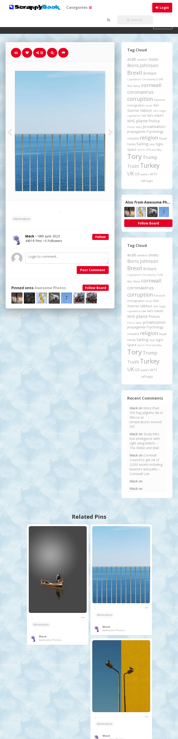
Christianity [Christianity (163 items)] (149, 79)
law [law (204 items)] (144, 116)
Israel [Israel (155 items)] (149, 105)
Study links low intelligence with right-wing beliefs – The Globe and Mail (145, 441)
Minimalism (21, 219)
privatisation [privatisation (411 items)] (154, 126)
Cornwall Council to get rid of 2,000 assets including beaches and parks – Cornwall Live (146, 464)
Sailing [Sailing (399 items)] (143, 143)
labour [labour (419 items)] (146, 110)
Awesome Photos (50, 288)
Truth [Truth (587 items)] (133, 166)
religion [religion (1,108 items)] (149, 137)
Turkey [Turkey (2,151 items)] (149, 165)
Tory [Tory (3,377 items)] (134, 156)
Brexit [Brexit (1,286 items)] (134, 72)
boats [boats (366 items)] (154, 59)
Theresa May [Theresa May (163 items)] (153, 149)
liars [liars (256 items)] (150, 115)
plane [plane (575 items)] (142, 121)
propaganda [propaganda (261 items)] (136, 131)
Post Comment (92, 270)
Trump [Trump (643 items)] (150, 157)
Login (164, 7)
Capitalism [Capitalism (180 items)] (134, 79)
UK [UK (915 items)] (130, 173)
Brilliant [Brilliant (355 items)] (149, 73)
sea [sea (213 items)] (152, 144)
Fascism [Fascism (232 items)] (159, 100)
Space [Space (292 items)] (132, 149)
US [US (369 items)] (137, 174)
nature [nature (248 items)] (159, 115)
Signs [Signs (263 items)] (159, 144)
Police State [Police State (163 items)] (134, 127)
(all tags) (147, 181)
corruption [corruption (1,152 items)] (140, 98)
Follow (100, 237)
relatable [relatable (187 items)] (133, 138)
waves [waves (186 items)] (145, 174)
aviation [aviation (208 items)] (142, 60)
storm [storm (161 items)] (141, 149)
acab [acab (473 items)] (131, 59)
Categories (79, 7)
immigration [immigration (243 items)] (136, 105)
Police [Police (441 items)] (154, 121)
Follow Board (95, 288)
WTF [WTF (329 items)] (153, 174)
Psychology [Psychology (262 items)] (154, 131)
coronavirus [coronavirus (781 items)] (140, 92)
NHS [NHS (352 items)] (131, 121)
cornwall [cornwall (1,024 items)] (151, 84)
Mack (43, 636)
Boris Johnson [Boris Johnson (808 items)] (142, 65)
